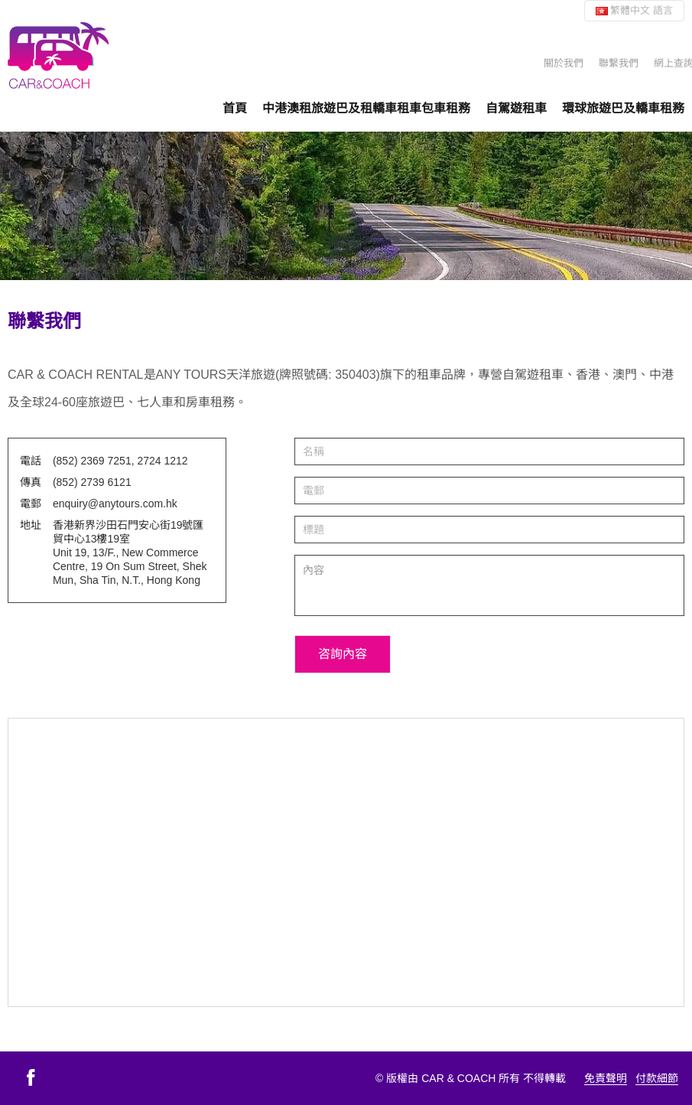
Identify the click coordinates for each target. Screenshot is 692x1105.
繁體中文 (634, 10)
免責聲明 (605, 1078)
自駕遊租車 (516, 107)
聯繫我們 (618, 63)
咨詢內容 (342, 653)
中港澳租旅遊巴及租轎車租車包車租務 (366, 107)
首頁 (235, 107)
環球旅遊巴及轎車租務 (623, 107)
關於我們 (563, 63)
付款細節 (656, 1078)
